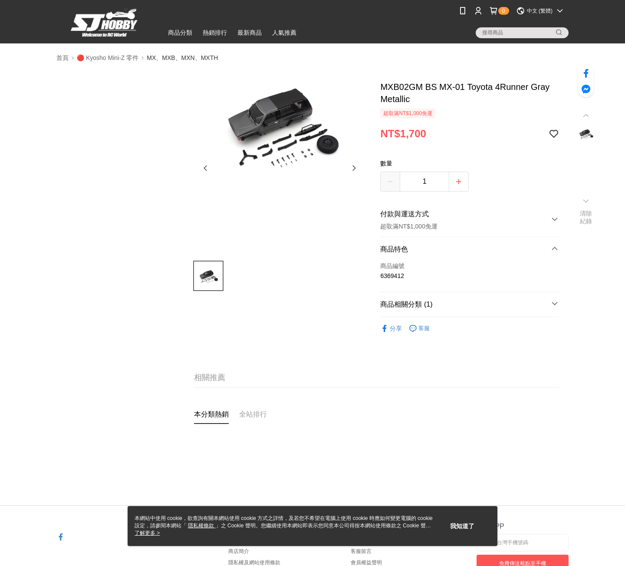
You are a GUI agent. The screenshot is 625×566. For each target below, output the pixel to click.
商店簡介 (238, 551)
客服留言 (361, 551)
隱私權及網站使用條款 (254, 562)
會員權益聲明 (366, 562)
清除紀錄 (586, 217)
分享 (391, 328)
